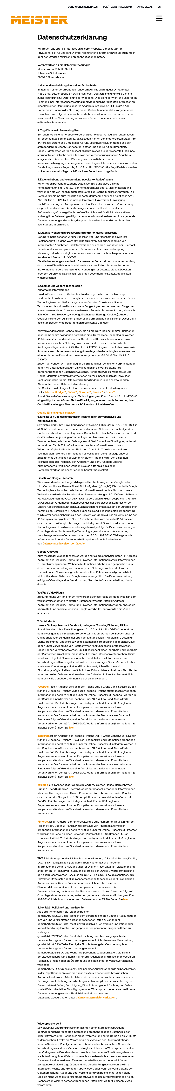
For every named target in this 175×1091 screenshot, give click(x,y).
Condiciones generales (83, 6)
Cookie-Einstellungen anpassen (56, 412)
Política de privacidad (117, 6)
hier (125, 899)
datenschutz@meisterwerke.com (96, 997)
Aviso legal (144, 6)
